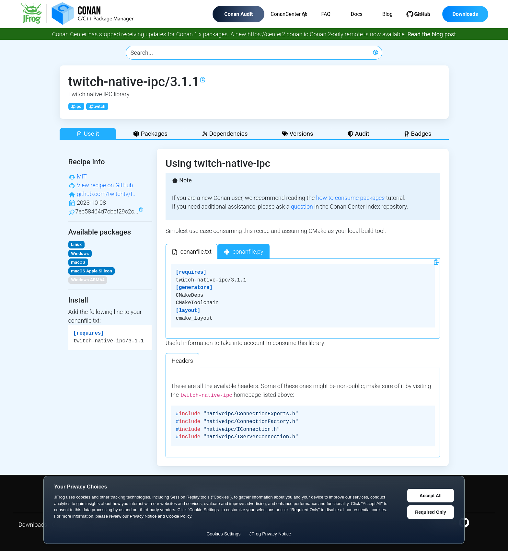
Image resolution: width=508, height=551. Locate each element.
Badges (418, 133)
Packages (150, 133)
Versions (297, 133)
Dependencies (225, 133)
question (302, 206)
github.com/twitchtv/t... (107, 193)
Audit (358, 133)
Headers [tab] (182, 360)
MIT (82, 176)
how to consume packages (350, 197)
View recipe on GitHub (105, 185)
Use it (87, 133)
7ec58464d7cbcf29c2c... (106, 211)
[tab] (192, 251)
